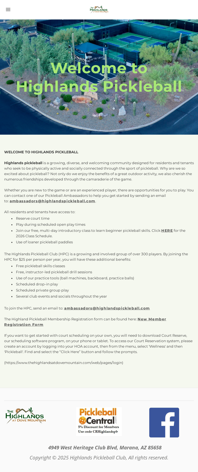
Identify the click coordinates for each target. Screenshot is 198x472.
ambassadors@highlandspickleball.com (107, 308)
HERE (167, 230)
